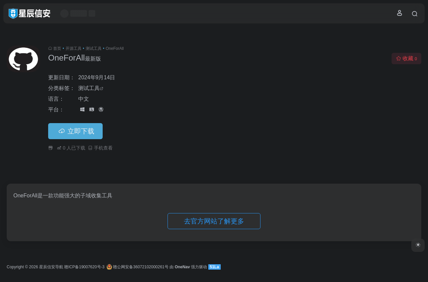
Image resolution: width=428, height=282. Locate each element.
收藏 (406, 58)
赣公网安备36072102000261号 (138, 267)
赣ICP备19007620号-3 (84, 267)
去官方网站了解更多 (214, 221)
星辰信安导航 (51, 267)
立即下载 (75, 131)
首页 (57, 48)
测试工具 (94, 48)
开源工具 (74, 48)
